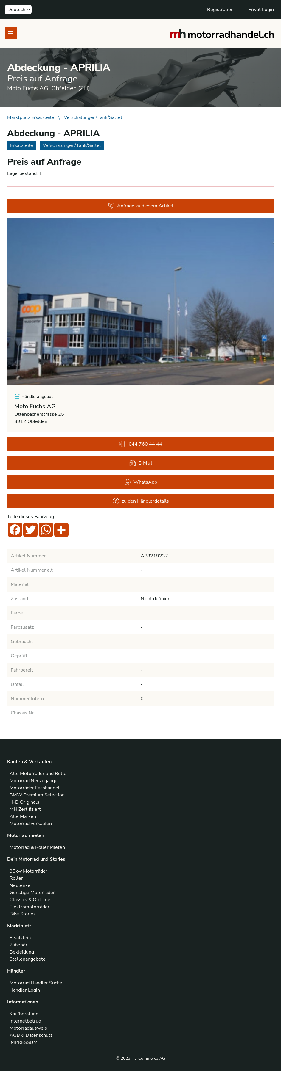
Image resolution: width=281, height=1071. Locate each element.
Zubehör (18, 945)
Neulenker (21, 885)
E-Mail (140, 463)
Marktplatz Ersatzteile (30, 117)
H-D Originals (24, 802)
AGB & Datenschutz (31, 1035)
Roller (16, 878)
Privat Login (261, 9)
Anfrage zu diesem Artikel (140, 205)
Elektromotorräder (29, 907)
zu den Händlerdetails (140, 501)
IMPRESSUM (24, 1042)
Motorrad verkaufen (31, 823)
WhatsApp (140, 482)
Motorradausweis (28, 1028)
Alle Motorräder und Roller (39, 773)
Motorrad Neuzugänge (34, 780)
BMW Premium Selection (37, 795)
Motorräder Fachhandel (35, 788)
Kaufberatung (24, 1014)
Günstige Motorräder (32, 892)
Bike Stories (23, 914)
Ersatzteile (21, 937)
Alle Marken (23, 816)
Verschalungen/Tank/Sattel (93, 117)
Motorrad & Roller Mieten (37, 847)
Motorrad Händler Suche (36, 983)
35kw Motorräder (28, 871)
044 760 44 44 (140, 444)
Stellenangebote (28, 959)
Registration (220, 9)
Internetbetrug (25, 1021)
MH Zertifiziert (25, 809)
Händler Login (25, 990)
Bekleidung (22, 952)
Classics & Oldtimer (31, 899)
